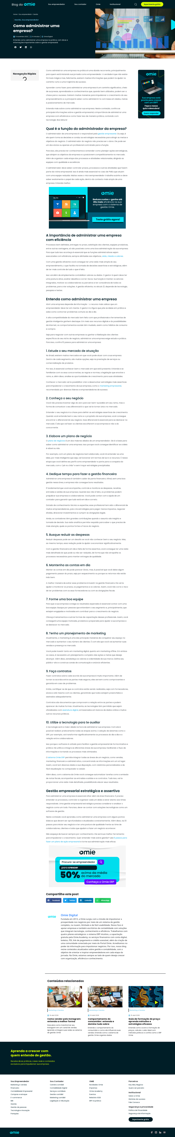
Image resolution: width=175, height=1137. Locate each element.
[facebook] (152, 1132)
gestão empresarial (107, 133)
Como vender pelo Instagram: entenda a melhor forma (64, 1020)
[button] (15, 47)
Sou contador (80, 4)
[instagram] (156, 1132)
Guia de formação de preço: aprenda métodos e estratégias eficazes (144, 1021)
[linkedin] (160, 1132)
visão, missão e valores (112, 256)
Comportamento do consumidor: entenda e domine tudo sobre (101, 1021)
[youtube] (164, 1132)
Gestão (35, 14)
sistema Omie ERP (56, 757)
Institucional (115, 4)
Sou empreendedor (56, 4)
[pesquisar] (136, 4)
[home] (23, 4)
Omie (98, 4)
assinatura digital (70, 710)
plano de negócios (56, 440)
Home (15, 14)
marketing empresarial (110, 386)
